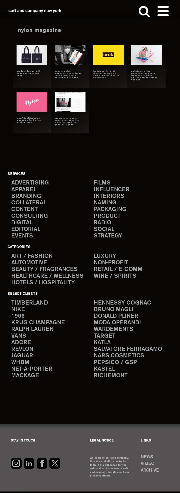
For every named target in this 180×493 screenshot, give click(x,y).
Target (104, 337)
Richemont (111, 377)
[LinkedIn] (29, 464)
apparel (23, 189)
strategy (108, 236)
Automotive (29, 263)
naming (105, 203)
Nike (18, 310)
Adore (21, 343)
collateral (28, 203)
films (102, 183)
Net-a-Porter (32, 370)
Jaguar (22, 357)
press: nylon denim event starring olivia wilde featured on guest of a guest (67, 121)
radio (103, 223)
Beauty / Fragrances (44, 270)
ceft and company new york (35, 11)
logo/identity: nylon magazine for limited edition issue (29, 120)
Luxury (105, 256)
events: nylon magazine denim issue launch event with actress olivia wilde (68, 74)
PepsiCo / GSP (116, 363)
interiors (109, 196)
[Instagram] (16, 464)
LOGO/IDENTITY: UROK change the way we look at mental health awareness (106, 74)
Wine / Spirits (115, 276)
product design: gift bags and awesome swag (28, 73)
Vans (19, 337)
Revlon (22, 350)
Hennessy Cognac (123, 303)
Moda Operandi (118, 323)
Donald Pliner (116, 317)
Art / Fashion (32, 256)
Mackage (25, 377)
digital (22, 223)
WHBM (20, 363)
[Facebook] (42, 464)
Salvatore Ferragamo (128, 350)
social (104, 229)
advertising (30, 183)
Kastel (104, 370)
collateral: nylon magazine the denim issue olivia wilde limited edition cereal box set (144, 75)
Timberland (29, 303)
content (24, 209)
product (107, 216)
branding (26, 196)
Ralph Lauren (32, 330)
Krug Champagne (38, 323)
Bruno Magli (114, 310)
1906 (18, 317)
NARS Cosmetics (119, 357)
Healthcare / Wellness (48, 276)
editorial (26, 229)
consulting (30, 216)
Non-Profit (111, 263)
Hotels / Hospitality (43, 283)
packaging (110, 209)
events (22, 236)
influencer (112, 189)
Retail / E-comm (118, 270)
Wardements (114, 330)
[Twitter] (55, 464)
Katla (102, 343)
